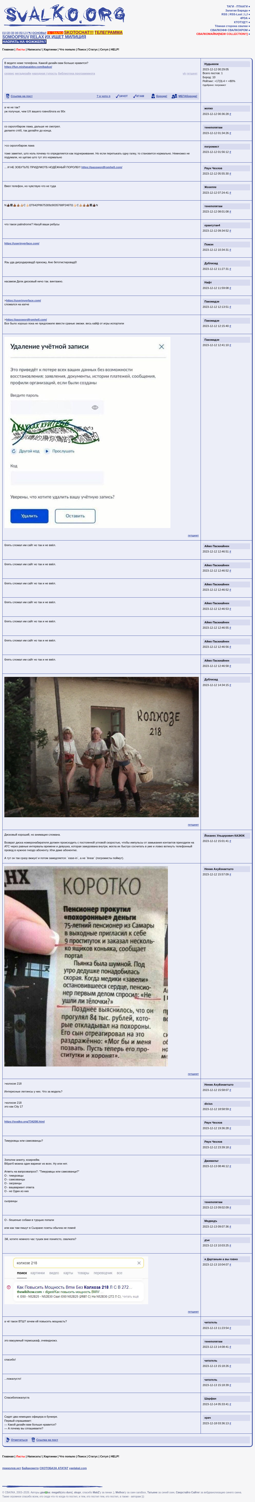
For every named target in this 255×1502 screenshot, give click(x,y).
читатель (210, 1322)
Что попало (67, 49)
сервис (9, 73)
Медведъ (210, 1220)
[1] (4, 32)
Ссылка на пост (22, 96)
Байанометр (30, 1468)
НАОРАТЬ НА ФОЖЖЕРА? (24, 42)
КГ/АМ (140, 96)
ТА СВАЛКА (55, 32)
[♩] (25, 32)
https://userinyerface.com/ (21, 243)
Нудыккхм (211, 63)
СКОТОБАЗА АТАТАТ (54, 1468)
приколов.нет (11, 1468)
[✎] (29, 32)
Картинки (50, 49)
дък (207, 1240)
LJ (246, 14)
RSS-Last (236, 14)
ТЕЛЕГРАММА (109, 32)
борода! (161, 96)
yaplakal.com (78, 1468)
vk (184, 73)
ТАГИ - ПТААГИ (237, 6)
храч (207, 1417)
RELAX (37, 37)
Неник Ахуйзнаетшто (219, 869)
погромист (220, 85)
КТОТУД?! (241, 22)
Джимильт (211, 1160)
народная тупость (44, 73)
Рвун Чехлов (213, 168)
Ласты (20, 49)
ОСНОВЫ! (39, 32)
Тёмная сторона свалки (231, 26)
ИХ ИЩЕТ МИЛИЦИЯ (65, 37)
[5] (20, 32)
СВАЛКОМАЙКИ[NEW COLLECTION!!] (222, 33)
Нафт (208, 282)
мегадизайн (23, 73)
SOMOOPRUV (15, 37)
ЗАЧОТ (123, 96)
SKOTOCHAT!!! (79, 32)
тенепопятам (213, 127)
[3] (12, 32)
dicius (208, 1103)
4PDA (244, 18)
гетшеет (192, 73)
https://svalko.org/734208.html (24, 1121)
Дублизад (211, 263)
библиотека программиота (76, 73)
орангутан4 (212, 225)
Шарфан (210, 1398)
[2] (8, 32)
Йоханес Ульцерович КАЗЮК (224, 835)
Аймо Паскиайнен (216, 546)
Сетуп (104, 49)
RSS (224, 14)
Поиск (81, 49)
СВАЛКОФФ (218, 30)
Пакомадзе (211, 301)
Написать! (34, 49)
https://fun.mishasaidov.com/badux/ (28, 66)
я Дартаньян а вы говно (221, 1259)
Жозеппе (210, 187)
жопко (208, 108)
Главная (8, 49)
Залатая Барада (236, 10)
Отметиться (19, 1439)
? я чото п (103, 96)
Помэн (208, 244)
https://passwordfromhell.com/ (101, 167)
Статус (93, 49)
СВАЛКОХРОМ (238, 30)
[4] (16, 32)
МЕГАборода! (188, 96)
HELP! (115, 49)
